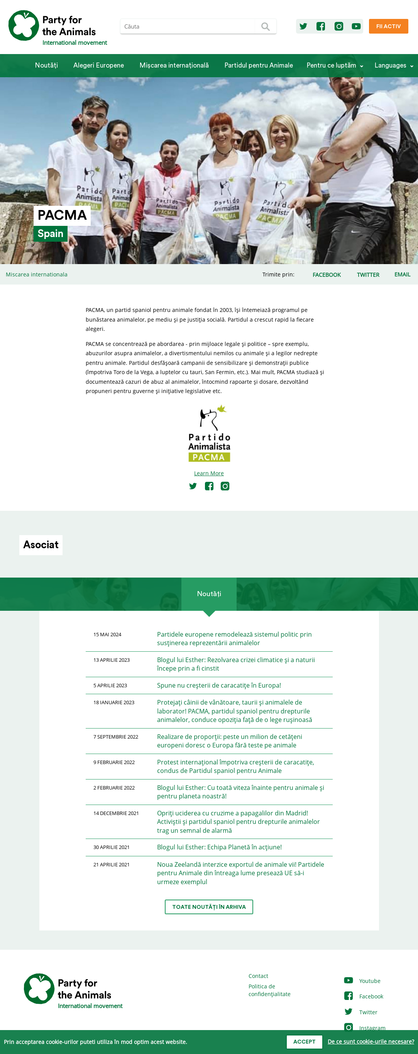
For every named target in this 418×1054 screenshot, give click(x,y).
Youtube (362, 981)
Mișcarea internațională (174, 65)
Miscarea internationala (37, 274)
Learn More (209, 473)
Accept (304, 1042)
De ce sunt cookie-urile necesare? (371, 1041)
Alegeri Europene (98, 65)
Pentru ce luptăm (331, 65)
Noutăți (46, 65)
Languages (390, 65)
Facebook (363, 996)
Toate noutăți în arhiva (209, 907)
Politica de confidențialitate (270, 990)
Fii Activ (388, 26)
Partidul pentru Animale (258, 65)
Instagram (364, 1028)
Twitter (360, 1012)
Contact (258, 975)
